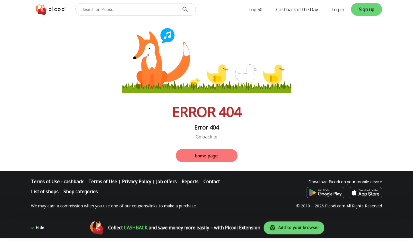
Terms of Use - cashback (57, 181)
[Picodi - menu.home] (51, 9)
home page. (207, 156)
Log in (338, 9)
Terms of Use (102, 181)
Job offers (166, 181)
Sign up (366, 9)
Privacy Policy (136, 181)
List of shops (45, 191)
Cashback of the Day (297, 9)
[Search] (185, 9)
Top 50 (255, 9)
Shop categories (80, 191)
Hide (40, 230)
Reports (190, 181)
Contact (211, 181)
